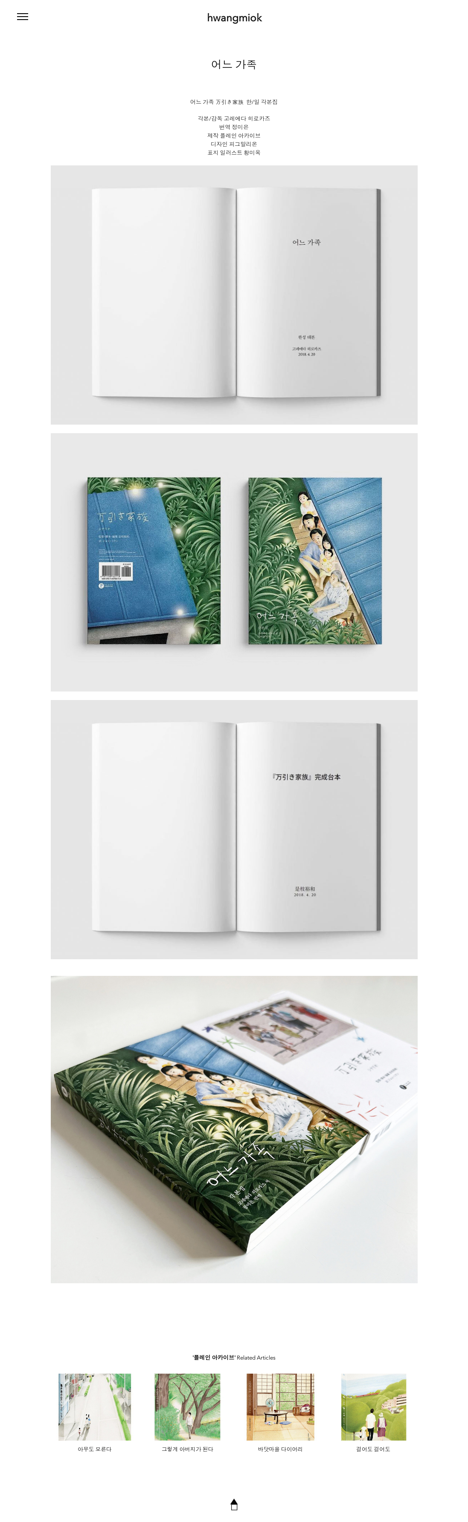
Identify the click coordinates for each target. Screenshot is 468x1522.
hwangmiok (234, 18)
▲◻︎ (234, 1504)
